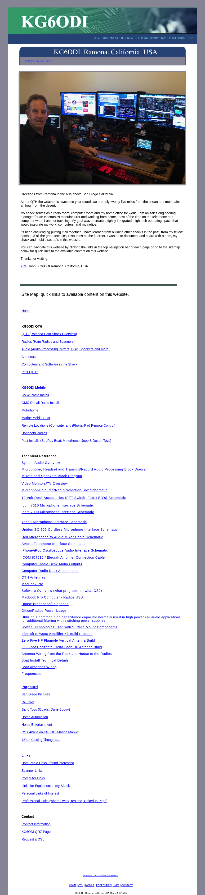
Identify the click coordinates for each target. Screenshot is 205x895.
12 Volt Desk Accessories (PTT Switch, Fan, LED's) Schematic (74, 498)
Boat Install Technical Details (45, 660)
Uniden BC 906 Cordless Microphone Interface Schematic (70, 529)
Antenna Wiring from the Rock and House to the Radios (67, 654)
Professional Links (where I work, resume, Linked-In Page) (64, 801)
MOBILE (89, 885)
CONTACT (127, 885)
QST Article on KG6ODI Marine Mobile (50, 732)
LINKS (116, 885)
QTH (80, 885)
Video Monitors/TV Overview (45, 483)
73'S (192, 38)
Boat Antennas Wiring (39, 667)
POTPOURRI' (158, 38)
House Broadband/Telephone (45, 604)
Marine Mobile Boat (36, 418)
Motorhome (30, 410)
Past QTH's (30, 372)
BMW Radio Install (35, 395)
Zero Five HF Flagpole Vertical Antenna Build (58, 640)
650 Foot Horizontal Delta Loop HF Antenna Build (62, 647)
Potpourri (30, 687)
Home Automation (35, 717)
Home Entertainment (37, 724)
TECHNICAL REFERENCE (135, 38)
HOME (72, 885)
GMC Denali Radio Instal (40, 403)
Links (26, 755)
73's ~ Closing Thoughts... (41, 740)
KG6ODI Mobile (34, 387)
